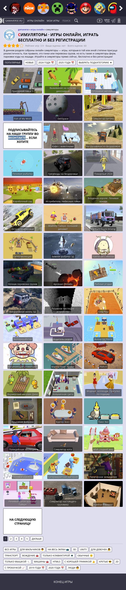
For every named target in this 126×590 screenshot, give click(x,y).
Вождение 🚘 (30, 555)
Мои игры (53, 20)
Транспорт (11, 555)
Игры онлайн (35, 20)
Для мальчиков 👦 (32, 549)
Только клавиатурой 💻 (58, 555)
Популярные (13, 62)
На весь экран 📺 (58, 549)
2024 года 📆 (46, 62)
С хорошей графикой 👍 (79, 561)
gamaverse (23, 29)
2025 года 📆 (66, 62)
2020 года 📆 (56, 567)
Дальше (37, 538)
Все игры (10, 549)
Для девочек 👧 (100, 549)
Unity (83, 549)
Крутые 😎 (105, 561)
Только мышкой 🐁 (17, 561)
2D (117, 561)
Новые (29, 62)
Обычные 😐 (85, 555)
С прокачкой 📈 (15, 567)
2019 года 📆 (36, 567)
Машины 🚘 (41, 561)
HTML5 (56, 561)
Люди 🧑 (73, 567)
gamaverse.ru (13, 20)
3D (74, 549)
